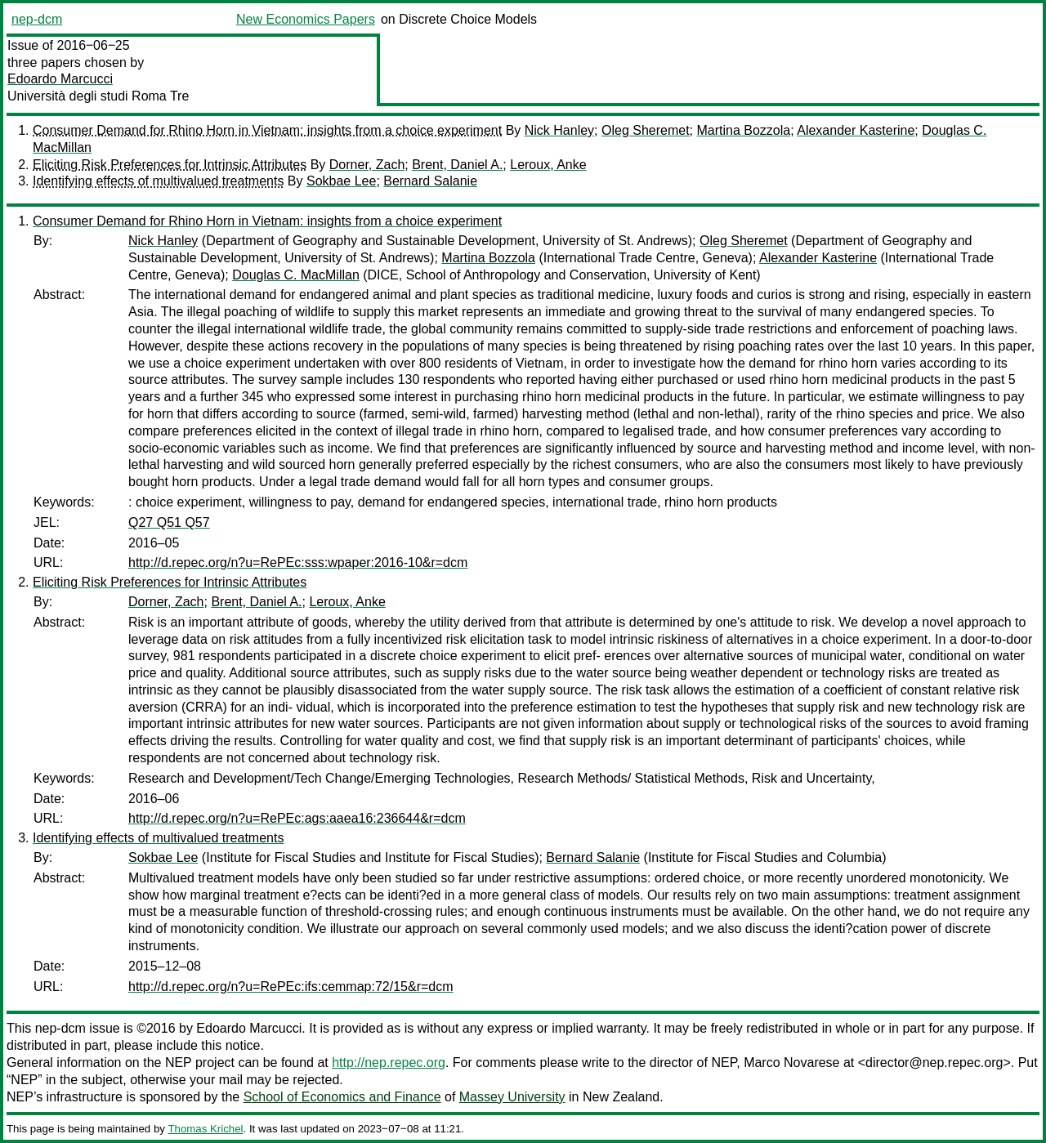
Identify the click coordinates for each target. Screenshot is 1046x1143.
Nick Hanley (559, 130)
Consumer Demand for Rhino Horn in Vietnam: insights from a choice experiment (267, 130)
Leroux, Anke (548, 165)
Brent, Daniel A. (457, 165)
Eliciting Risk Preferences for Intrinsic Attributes (169, 165)
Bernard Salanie (430, 181)
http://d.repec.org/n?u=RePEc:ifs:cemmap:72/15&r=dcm (291, 986)
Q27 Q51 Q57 (169, 522)
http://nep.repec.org (388, 1062)
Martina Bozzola (744, 130)
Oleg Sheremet (645, 130)
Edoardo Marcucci (60, 79)
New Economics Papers (305, 19)
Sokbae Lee (341, 181)
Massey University (512, 1097)
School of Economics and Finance (342, 1097)
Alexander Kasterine (855, 130)
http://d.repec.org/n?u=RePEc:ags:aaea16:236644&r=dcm (297, 818)
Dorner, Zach (367, 165)
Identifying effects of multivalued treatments (158, 181)
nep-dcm (36, 19)
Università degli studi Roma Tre (98, 96)
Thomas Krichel (205, 1129)
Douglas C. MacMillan (296, 275)
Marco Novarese (791, 1062)
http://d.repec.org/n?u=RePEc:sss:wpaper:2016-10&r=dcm (297, 562)
